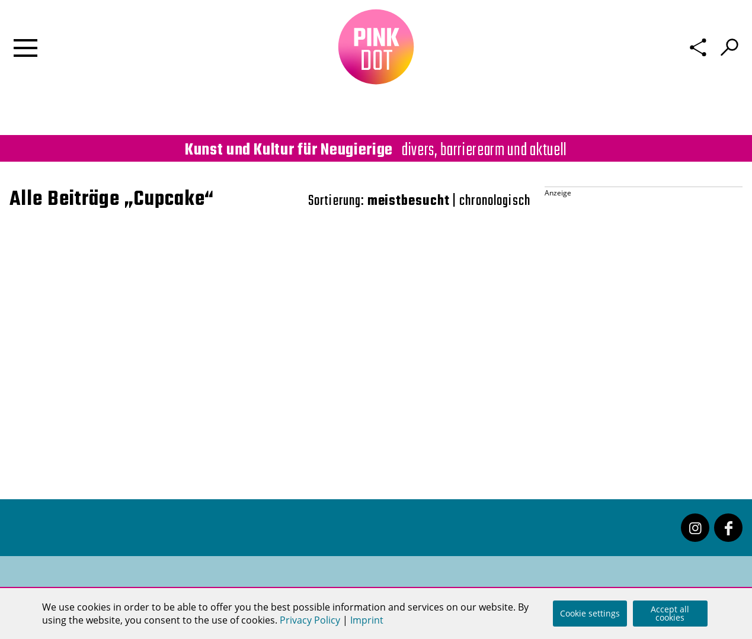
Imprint (366, 620)
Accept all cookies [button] (670, 613)
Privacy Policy (310, 620)
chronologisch (494, 201)
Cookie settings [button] (590, 613)
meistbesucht (408, 201)
